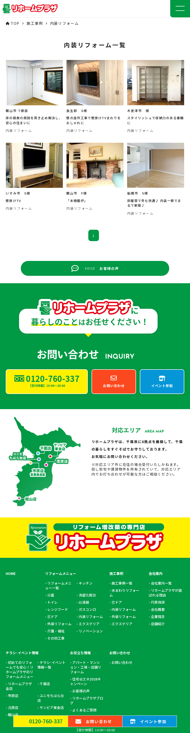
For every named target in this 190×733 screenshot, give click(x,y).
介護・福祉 (56, 555)
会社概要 (158, 533)
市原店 (13, 619)
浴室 (50, 519)
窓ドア (52, 540)
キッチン (86, 507)
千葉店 (45, 607)
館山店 (13, 638)
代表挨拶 (158, 526)
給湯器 (84, 526)
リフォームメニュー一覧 (58, 509)
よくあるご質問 (84, 634)
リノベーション (91, 555)
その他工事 (56, 562)
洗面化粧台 (87, 519)
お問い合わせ (122, 586)
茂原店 (13, 631)
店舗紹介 (158, 547)
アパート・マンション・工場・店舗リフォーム (85, 591)
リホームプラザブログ (86, 624)
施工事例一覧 (122, 507)
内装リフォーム (91, 540)
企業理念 (158, 540)
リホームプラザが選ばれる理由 (165, 516)
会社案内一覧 (161, 507)
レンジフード (57, 533)
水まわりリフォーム (124, 516)
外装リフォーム (59, 547)
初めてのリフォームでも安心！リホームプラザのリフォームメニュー (19, 593)
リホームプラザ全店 (19, 610)
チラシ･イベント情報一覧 (51, 588)
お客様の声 (81, 615)
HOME (11, 497)
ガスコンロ (87, 533)
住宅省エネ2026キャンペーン (85, 605)
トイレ (52, 526)
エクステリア (89, 547)
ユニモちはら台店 (50, 622)
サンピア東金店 (52, 631)
